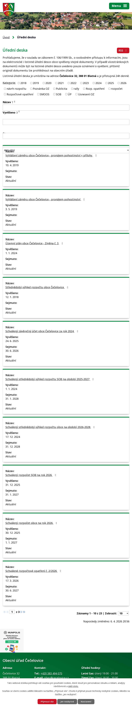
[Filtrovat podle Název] (66, 108)
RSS (123, 50)
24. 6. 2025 (11, 341)
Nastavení (86, 701)
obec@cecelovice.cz (56, 677)
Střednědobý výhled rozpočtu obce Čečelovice (37, 287)
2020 (48, 83)
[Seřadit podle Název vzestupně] (14, 100)
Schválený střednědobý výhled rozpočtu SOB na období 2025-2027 (50, 379)
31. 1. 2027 (11, 494)
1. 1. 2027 (11, 542)
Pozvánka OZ (41, 88)
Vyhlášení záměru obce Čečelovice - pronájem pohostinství (45, 199)
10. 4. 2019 (11, 165)
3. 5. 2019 (11, 209)
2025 (111, 83)
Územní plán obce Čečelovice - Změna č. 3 (34, 243)
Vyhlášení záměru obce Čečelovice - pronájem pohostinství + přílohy (51, 155)
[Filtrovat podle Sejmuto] (66, 136)
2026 (123, 83)
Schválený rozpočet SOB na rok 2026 (31, 475)
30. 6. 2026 (11, 350)
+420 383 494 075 (51, 673)
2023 (86, 83)
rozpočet (117, 88)
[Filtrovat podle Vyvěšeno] (66, 122)
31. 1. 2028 (11, 398)
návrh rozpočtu (16, 88)
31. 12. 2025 (12, 485)
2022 (73, 83)
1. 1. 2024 (11, 253)
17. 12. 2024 (12, 437)
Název (8, 102)
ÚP (69, 94)
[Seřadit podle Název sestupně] (14, 102)
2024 (98, 83)
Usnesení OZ (86, 94)
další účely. (73, 686)
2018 (23, 83)
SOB (58, 94)
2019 (36, 83)
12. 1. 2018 (11, 297)
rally (76, 88)
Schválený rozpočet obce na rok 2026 (31, 523)
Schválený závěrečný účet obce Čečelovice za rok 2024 (42, 331)
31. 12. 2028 (12, 446)
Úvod (6, 37)
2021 (61, 83)
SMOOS (44, 94)
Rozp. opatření (95, 88)
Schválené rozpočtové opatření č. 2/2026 (33, 571)
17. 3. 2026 (11, 580)
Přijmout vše (47, 701)
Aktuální (10, 180)
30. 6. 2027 (11, 590)
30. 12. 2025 (12, 532)
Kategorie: (9, 82)
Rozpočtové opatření (20, 94)
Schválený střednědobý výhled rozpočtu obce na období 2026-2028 (50, 427)
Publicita (61, 88)
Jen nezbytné (67, 701)
